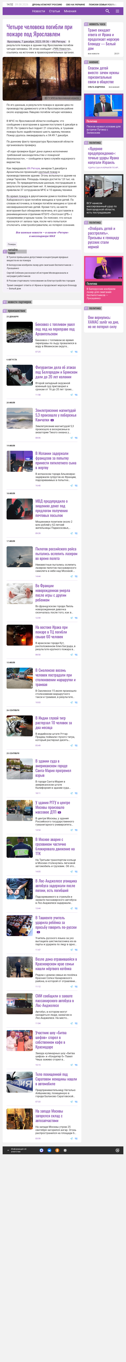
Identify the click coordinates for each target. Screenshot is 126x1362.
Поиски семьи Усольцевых (106, 4)
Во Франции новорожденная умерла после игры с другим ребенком (52, 657)
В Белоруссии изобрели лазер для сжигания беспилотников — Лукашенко (101, 293)
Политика (92, 121)
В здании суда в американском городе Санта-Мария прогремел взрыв (53, 864)
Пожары (12, 244)
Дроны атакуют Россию (47, 4)
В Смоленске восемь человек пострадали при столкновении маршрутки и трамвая (55, 741)
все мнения (114, 87)
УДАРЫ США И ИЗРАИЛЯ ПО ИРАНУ (103, 168)
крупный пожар (48, 172)
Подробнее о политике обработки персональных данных (67, 1345)
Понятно (110, 1342)
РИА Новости (61, 48)
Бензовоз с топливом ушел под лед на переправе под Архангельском (55, 328)
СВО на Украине (75, 4)
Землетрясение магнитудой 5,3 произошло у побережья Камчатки (55, 414)
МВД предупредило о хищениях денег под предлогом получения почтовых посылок (51, 540)
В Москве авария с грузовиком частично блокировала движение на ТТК (55, 975)
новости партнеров (19, 302)
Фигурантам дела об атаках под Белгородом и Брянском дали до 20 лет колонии (56, 371)
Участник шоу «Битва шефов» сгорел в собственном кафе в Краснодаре (50, 1201)
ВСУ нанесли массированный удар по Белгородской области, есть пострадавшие (102, 208)
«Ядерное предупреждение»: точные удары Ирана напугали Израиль (103, 155)
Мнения (80, 11)
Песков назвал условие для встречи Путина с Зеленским (104, 129)
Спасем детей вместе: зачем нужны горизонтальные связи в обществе (103, 74)
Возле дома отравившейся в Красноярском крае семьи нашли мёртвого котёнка (56, 1124)
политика (95, 143)
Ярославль (14, 41)
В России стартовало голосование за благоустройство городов (41, 280)
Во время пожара (17, 196)
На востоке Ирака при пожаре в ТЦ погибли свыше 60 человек (51, 696)
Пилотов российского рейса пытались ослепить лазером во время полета (56, 585)
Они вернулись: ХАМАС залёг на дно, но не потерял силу (103, 322)
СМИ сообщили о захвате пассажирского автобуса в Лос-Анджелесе (54, 1161)
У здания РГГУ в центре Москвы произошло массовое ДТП (52, 903)
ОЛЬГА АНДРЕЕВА (96, 87)
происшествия (16, 311)
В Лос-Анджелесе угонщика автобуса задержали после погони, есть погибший (56, 1014)
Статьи (64, 11)
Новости (48, 11)
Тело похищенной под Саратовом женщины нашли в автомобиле (56, 1272)
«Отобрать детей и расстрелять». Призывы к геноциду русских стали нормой (103, 237)
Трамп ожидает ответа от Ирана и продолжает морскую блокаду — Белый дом (103, 38)
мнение (93, 62)
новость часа (97, 24)
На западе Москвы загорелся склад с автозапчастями (49, 1309)
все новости (93, 54)
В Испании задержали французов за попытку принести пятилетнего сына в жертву (55, 492)
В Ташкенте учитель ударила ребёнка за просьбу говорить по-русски (56, 1051)
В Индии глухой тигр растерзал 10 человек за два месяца (53, 819)
